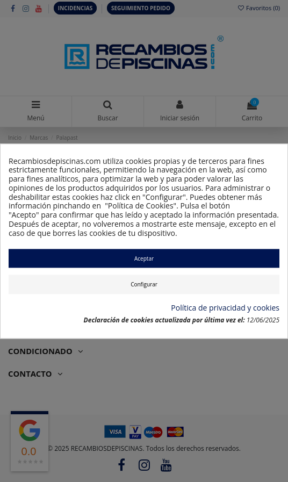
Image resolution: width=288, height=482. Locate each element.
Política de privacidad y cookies (225, 308)
